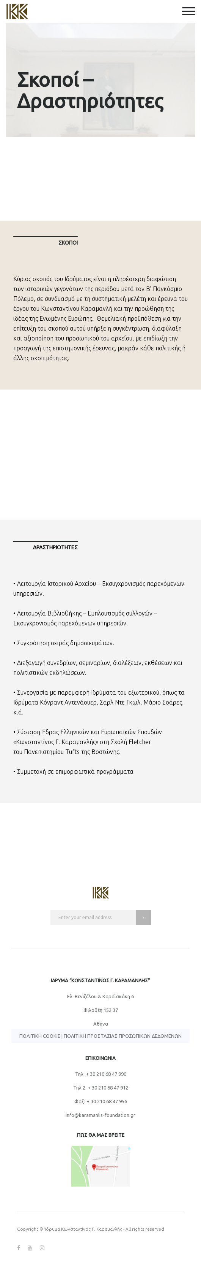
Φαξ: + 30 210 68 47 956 (100, 1101)
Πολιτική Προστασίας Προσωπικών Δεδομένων (123, 1036)
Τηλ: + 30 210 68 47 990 (100, 1074)
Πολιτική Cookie (39, 1036)
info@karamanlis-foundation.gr (100, 1115)
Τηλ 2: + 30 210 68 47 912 (100, 1087)
